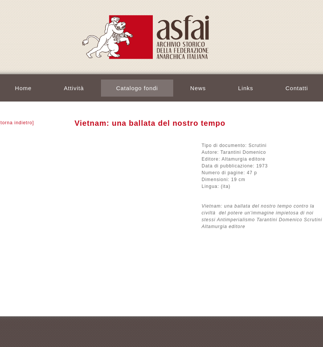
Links (245, 88)
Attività (74, 88)
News (198, 88)
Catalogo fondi (137, 88)
